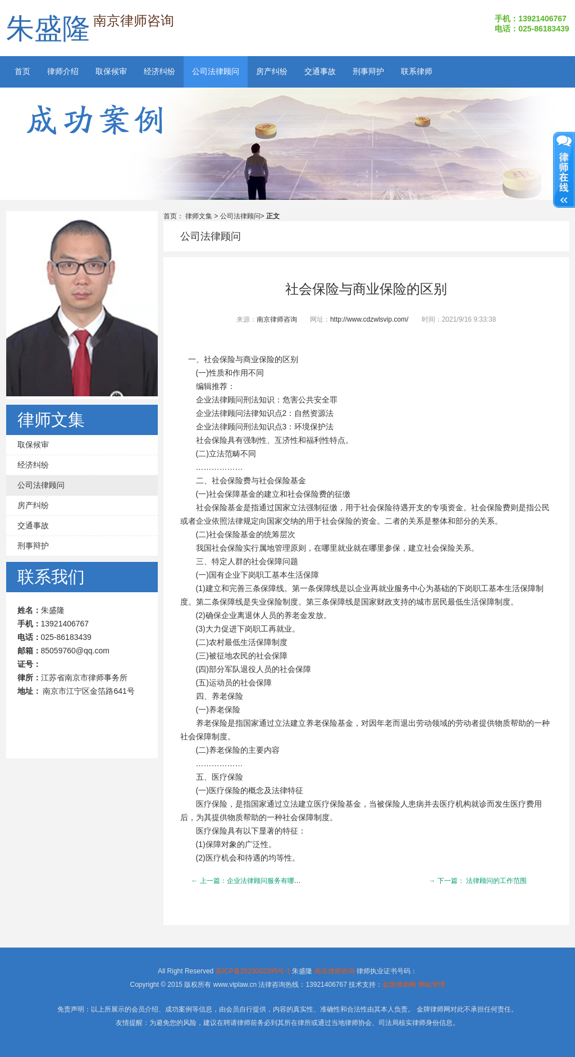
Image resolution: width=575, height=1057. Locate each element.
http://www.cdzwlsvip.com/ (369, 319)
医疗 (219, 776)
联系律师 (416, 71)
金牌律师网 (399, 985)
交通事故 (320, 71)
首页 (22, 71)
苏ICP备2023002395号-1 (253, 971)
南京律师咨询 (277, 319)
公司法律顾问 (215, 71)
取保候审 (111, 71)
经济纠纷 (159, 71)
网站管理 (431, 985)
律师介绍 (63, 71)
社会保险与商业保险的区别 (366, 289)
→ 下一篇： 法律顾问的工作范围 (478, 881)
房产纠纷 (272, 71)
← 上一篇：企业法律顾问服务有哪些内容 (252, 881)
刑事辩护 (368, 71)
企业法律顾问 (219, 399)
